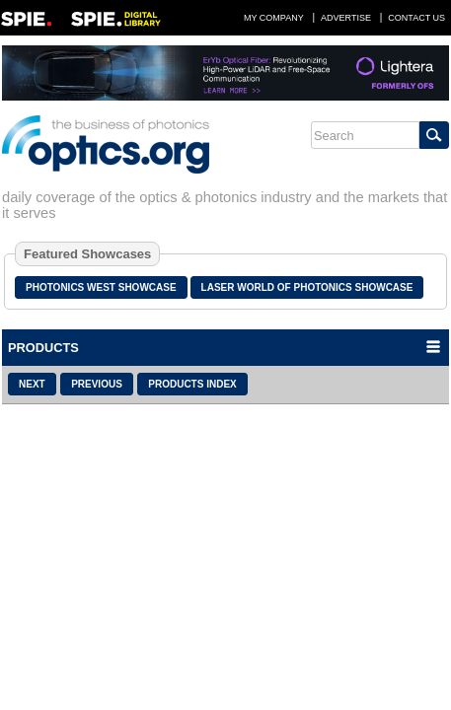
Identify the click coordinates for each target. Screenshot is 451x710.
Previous (96, 384)
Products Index (192, 384)
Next (32, 384)
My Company (274, 18)
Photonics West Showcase (101, 287)
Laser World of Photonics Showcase (307, 287)
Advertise (346, 18)
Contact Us (416, 18)
